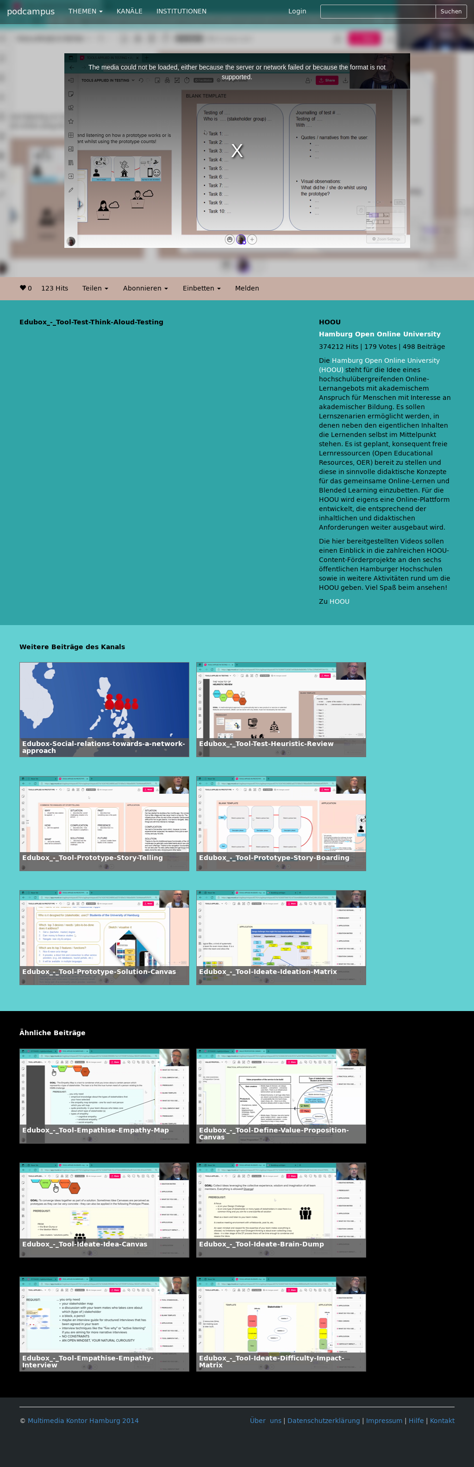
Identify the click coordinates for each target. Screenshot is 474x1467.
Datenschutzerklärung (323, 1421)
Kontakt (442, 1421)
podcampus (31, 11)
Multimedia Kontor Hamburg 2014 (83, 1421)
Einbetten (202, 288)
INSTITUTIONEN (181, 11)
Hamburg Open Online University (380, 334)
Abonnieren (145, 288)
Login (297, 11)
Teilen (95, 288)
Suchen (451, 11)
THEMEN (86, 11)
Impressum (384, 1421)
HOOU (339, 602)
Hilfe (416, 1421)
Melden (247, 288)
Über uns (265, 1421)
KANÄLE (130, 11)
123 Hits (54, 288)
